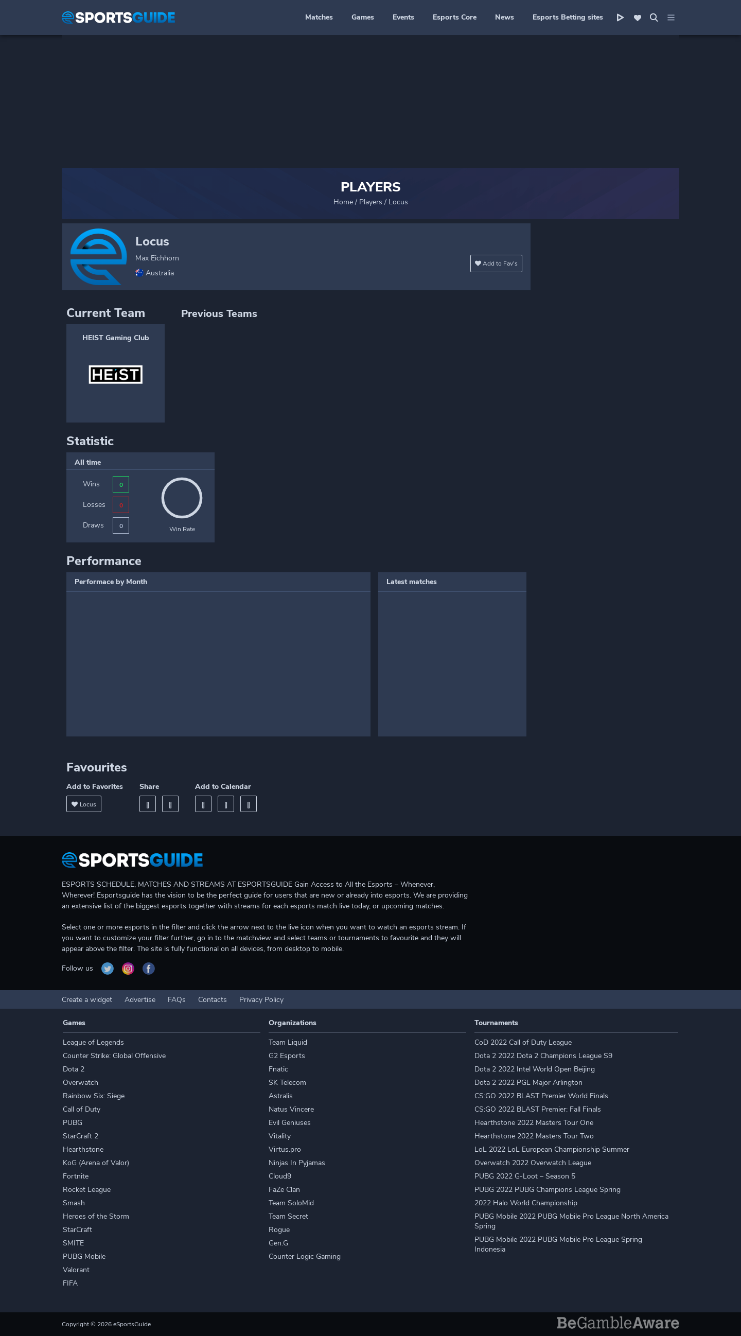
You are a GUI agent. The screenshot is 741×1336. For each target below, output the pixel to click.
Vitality (280, 1136)
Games (362, 17)
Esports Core (455, 17)
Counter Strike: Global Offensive (114, 1056)
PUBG (72, 1123)
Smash (74, 1203)
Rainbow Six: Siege (94, 1096)
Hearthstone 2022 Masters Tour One (533, 1123)
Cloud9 (280, 1176)
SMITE (73, 1243)
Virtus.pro (285, 1149)
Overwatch (80, 1082)
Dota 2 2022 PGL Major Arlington (528, 1082)
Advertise (140, 1000)
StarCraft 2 (80, 1136)
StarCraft (77, 1230)
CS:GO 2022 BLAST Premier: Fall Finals (537, 1109)
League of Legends (93, 1042)
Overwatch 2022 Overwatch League (532, 1163)
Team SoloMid (291, 1203)
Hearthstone (83, 1149)
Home (343, 202)
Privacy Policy (261, 1000)
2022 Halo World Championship (525, 1203)
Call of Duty (81, 1109)
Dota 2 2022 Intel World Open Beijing (534, 1069)
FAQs (177, 1000)
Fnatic (278, 1069)
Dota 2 (73, 1069)
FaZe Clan (284, 1189)
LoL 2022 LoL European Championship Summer (551, 1149)
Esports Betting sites (568, 17)
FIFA (70, 1283)
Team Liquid (288, 1042)
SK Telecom (287, 1082)
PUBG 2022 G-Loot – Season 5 (524, 1176)
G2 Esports (287, 1056)
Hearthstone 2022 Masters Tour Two (534, 1136)
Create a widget (87, 1000)
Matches (319, 17)
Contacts (212, 1000)
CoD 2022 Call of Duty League (523, 1042)
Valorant (76, 1270)
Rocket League (87, 1189)
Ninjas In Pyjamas (297, 1163)
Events (403, 17)
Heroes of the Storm (96, 1216)
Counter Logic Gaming (305, 1256)
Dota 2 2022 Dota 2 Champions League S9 (543, 1056)
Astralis (281, 1096)
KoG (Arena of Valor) (96, 1163)
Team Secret (288, 1216)
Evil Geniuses (290, 1123)
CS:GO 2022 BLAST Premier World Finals (541, 1096)
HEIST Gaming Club (115, 338)
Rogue (279, 1230)
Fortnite (76, 1176)
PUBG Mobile (84, 1256)
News (504, 17)
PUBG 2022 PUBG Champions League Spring (547, 1189)
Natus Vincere (291, 1109)
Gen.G (278, 1243)
